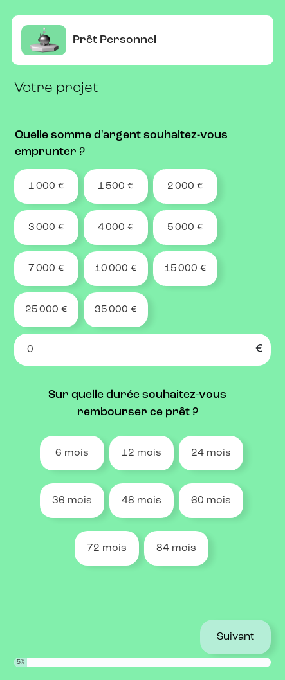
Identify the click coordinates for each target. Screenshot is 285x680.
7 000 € (46, 269)
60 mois (211, 501)
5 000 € (185, 227)
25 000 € (46, 310)
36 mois (72, 501)
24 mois (211, 453)
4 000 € (116, 227)
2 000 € (185, 186)
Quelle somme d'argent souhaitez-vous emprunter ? (121, 143)
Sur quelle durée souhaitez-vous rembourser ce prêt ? (137, 403)
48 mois (141, 501)
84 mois (176, 548)
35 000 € (116, 310)
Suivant (235, 637)
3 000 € (46, 227)
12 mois (141, 453)
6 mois (72, 453)
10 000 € (116, 269)
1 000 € (46, 186)
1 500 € (116, 186)
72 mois (107, 548)
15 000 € (185, 269)
